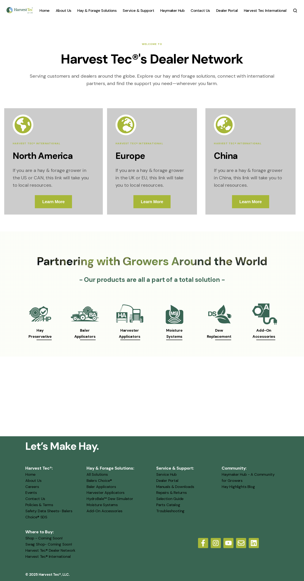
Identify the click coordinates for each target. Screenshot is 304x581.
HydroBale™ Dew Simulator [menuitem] (110, 498)
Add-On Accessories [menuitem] (104, 510)
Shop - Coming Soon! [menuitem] (43, 538)
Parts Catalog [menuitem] (168, 504)
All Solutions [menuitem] (97, 474)
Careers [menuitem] (32, 486)
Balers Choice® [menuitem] (99, 480)
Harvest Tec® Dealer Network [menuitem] (50, 550)
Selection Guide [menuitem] (169, 498)
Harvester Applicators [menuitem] (106, 492)
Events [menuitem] (31, 492)
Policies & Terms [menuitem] (39, 504)
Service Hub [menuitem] (166, 474)
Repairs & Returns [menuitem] (171, 492)
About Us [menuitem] (33, 480)
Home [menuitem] (30, 474)
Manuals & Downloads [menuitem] (175, 486)
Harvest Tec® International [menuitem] (48, 556)
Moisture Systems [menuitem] (102, 504)
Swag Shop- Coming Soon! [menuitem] (48, 544)
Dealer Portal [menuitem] (167, 480)
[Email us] (241, 543)
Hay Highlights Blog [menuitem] (238, 486)
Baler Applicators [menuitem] (101, 486)
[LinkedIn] (254, 543)
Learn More (53, 201)
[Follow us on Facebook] (203, 543)
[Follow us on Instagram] (216, 543)
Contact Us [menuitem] (35, 498)
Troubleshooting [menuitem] (170, 510)
